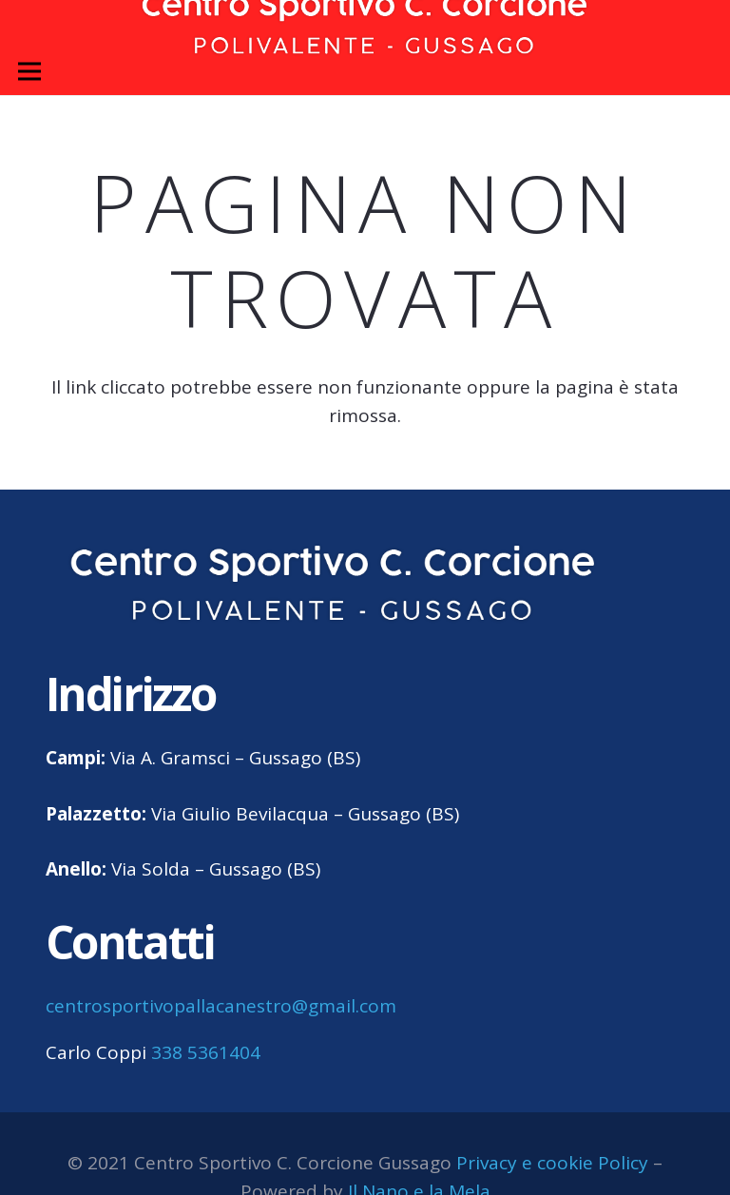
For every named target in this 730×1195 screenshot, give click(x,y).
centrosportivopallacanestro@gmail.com (221, 1005)
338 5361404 (205, 1052)
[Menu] (29, 71)
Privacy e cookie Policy (552, 1162)
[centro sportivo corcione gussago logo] (334, 584)
